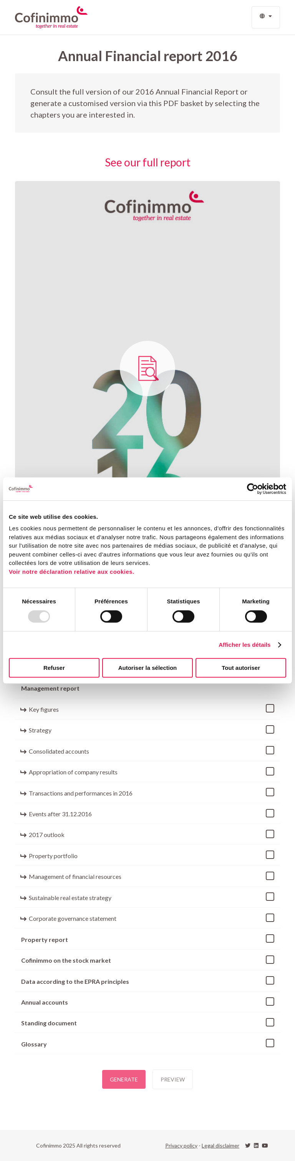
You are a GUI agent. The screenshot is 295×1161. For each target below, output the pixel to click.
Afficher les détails (244, 644)
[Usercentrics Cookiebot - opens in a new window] (252, 489)
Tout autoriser (241, 667)
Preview (173, 1079)
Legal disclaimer (220, 1145)
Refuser (54, 667)
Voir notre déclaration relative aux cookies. (71, 571)
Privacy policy (181, 1145)
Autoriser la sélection (147, 667)
